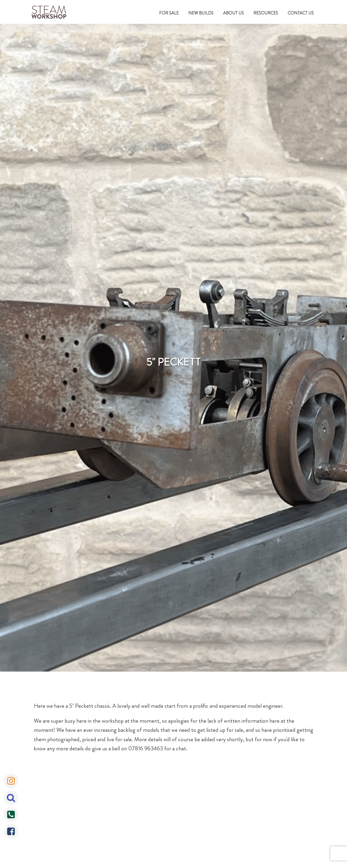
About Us (233, 13)
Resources (266, 13)
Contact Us (301, 13)
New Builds (201, 13)
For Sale (169, 13)
